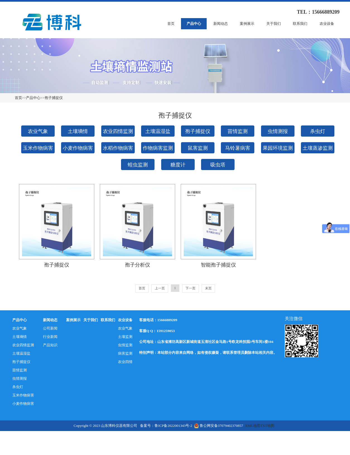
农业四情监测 (118, 131)
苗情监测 (238, 131)
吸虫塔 (217, 165)
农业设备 (327, 23)
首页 (171, 23)
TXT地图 (267, 425)
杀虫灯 (317, 131)
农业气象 (38, 131)
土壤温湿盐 (157, 131)
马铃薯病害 (237, 148)
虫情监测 (125, 345)
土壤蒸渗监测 (318, 148)
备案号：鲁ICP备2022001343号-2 (166, 425)
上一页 (160, 288)
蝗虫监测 (138, 165)
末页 (208, 288)
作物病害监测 (158, 148)
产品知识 (50, 345)
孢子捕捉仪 (54, 98)
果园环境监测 (278, 148)
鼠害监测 (198, 148)
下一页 (190, 288)
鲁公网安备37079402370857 (218, 425)
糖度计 (177, 165)
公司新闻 (50, 328)
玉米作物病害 (38, 148)
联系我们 (300, 23)
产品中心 (194, 23)
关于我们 (273, 23)
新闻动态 (220, 23)
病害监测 (125, 353)
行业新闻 (50, 337)
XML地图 (252, 425)
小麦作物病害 (78, 148)
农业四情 (125, 362)
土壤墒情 (78, 131)
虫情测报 (278, 131)
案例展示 (247, 23)
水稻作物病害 (118, 148)
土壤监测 (125, 337)
